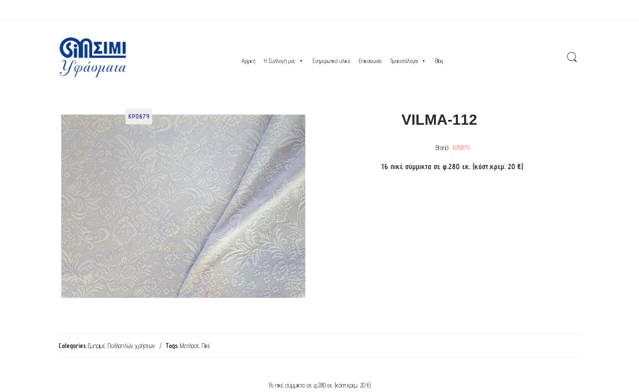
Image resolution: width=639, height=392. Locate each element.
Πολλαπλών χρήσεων (131, 345)
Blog (439, 60)
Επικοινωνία (370, 60)
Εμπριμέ (96, 345)
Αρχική (248, 60)
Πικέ (206, 345)
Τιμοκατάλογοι (408, 60)
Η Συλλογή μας (284, 60)
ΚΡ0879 (461, 147)
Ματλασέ (189, 345)
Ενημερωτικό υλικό (331, 60)
